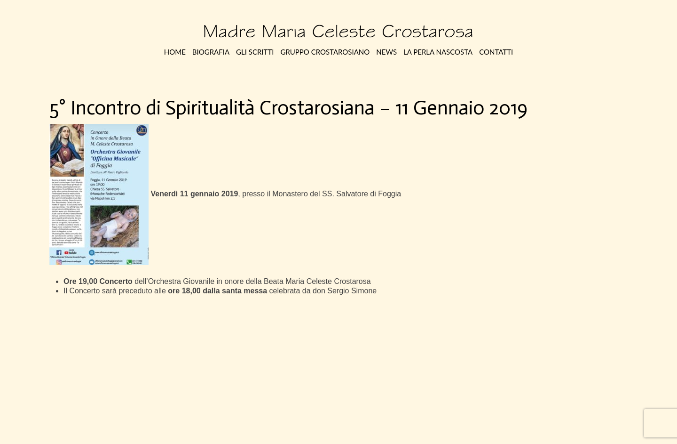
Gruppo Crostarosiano (325, 52)
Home (175, 52)
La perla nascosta (437, 52)
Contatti (496, 52)
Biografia (210, 52)
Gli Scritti (255, 52)
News (386, 52)
